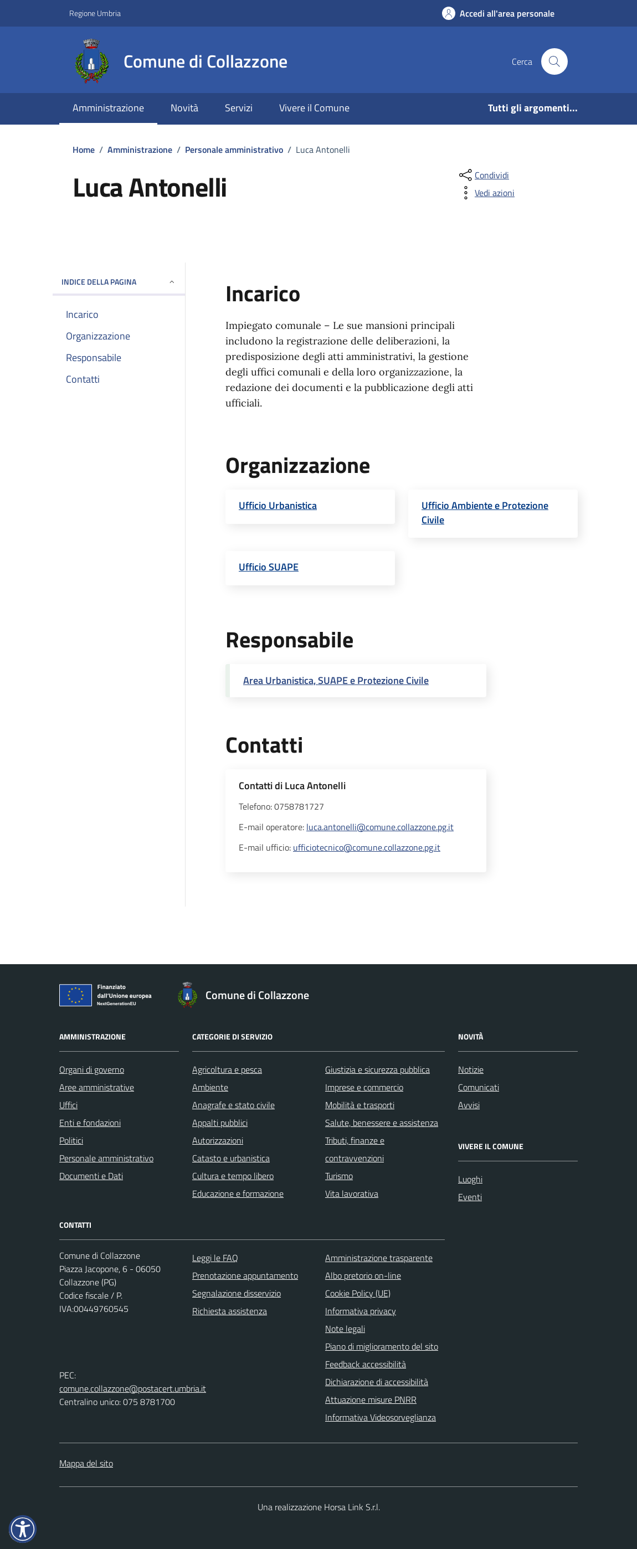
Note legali (345, 1328)
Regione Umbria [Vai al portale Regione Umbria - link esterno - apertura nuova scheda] (95, 13)
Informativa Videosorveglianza (380, 1417)
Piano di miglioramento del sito (381, 1346)
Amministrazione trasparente (379, 1257)
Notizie (471, 1069)
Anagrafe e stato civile (233, 1104)
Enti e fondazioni (90, 1122)
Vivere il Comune (314, 107)
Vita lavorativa (351, 1193)
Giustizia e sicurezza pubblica (377, 1069)
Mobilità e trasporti (359, 1104)
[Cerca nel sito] (554, 61)
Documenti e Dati (91, 1175)
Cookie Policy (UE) (358, 1293)
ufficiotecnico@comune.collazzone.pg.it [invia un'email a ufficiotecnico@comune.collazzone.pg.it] (366, 847)
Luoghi (470, 1179)
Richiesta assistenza (229, 1311)
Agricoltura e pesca (227, 1069)
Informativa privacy (360, 1311)
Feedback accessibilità (365, 1364)
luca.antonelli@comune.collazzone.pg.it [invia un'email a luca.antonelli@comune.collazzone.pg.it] (380, 826)
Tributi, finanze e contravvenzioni (354, 1149)
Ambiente (210, 1087)
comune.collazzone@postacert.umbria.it (132, 1388)
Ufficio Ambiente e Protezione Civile (485, 512)
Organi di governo (91, 1069)
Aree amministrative (96, 1087)
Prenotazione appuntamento (245, 1275)
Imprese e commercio (364, 1087)
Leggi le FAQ (215, 1257)
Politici (71, 1140)
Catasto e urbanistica (231, 1158)
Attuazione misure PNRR (371, 1399)
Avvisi (469, 1104)
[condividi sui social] (483, 175)
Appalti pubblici (220, 1122)
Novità (184, 107)
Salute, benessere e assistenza (381, 1122)
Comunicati (478, 1087)
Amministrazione (108, 107)
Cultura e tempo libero (233, 1175)
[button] (22, 1529)
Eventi (470, 1196)
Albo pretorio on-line (363, 1275)
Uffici (68, 1104)
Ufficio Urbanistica (278, 505)
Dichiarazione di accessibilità (376, 1381)
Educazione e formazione (238, 1193)
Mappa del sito (86, 1463)
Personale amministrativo (106, 1158)
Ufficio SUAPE (269, 567)
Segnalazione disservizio (236, 1293)
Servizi (239, 107)
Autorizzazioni (217, 1140)
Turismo (339, 1175)
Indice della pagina (118, 281)
